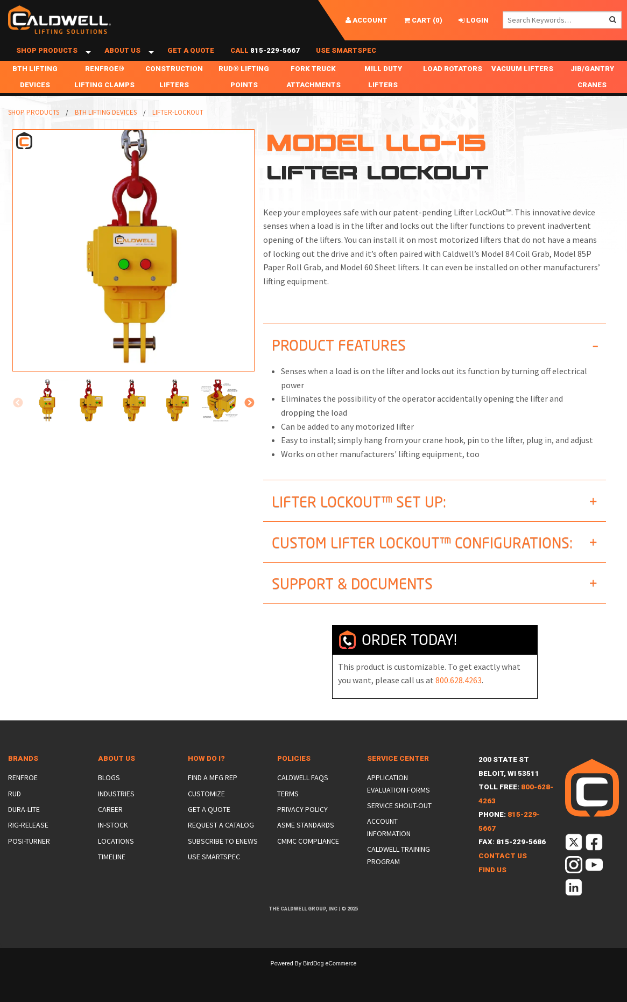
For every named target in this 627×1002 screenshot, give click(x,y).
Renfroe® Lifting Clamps (104, 97)
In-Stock (113, 845)
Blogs (109, 797)
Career (110, 829)
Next (249, 423)
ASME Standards (305, 845)
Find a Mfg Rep (212, 797)
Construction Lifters (174, 97)
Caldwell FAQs (302, 797)
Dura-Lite (24, 829)
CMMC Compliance (308, 860)
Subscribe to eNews (223, 860)
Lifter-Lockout (177, 132)
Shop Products (47, 61)
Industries (116, 813)
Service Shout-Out (399, 825)
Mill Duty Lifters (383, 97)
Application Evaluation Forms (398, 803)
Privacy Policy (302, 829)
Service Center (398, 778)
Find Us (492, 889)
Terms (288, 813)
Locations (116, 860)
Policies (294, 778)
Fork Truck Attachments (313, 97)
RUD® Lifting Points (244, 97)
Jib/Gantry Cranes (592, 97)
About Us (122, 61)
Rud (14, 813)
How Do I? (206, 778)
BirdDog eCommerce (330, 982)
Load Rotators (452, 89)
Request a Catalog (221, 845)
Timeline (111, 876)
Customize (206, 813)
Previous (17, 423)
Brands (23, 778)
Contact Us (502, 876)
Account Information (389, 847)
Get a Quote (190, 61)
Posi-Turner (29, 860)
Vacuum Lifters (522, 89)
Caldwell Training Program (398, 875)
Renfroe (23, 797)
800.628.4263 (458, 700)
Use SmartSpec (346, 61)
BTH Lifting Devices (35, 97)
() (423, 20)
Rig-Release (28, 845)
